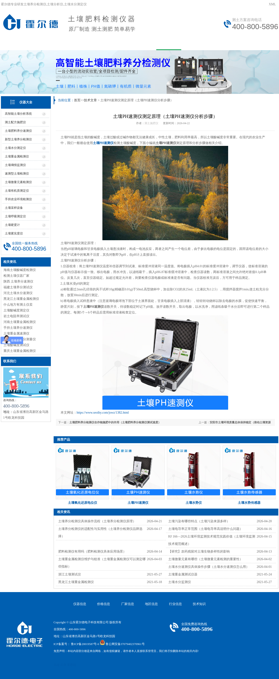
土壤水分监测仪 (179, 582)
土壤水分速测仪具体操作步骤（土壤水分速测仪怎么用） (208, 566)
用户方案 (107, 43)
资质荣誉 (260, 43)
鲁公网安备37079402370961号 (125, 644)
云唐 (63, 665)
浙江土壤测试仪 (69, 574)
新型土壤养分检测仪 (18, 139)
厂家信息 (127, 604)
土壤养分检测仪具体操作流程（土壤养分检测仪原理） (97, 521)
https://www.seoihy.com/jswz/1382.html (103, 412)
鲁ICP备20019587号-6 (85, 644)
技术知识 (199, 604)
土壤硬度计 (12, 225)
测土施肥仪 (151, 123)
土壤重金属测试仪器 (182, 574)
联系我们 (229, 43)
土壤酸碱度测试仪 (16, 345)
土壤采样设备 (14, 207)
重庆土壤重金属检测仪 (19, 351)
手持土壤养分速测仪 (18, 327)
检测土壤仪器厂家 (16, 275)
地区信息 (151, 604)
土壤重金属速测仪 (16, 333)
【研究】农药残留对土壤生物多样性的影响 (199, 551)
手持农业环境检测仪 (18, 199)
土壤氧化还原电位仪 (82, 502)
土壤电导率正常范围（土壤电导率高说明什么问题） (205, 529)
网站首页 (16, 43)
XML (272, 4)
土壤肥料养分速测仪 (18, 130)
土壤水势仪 (194, 502)
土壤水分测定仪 (15, 148)
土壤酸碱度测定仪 (16, 310)
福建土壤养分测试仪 (18, 287)
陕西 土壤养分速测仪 (18, 281)
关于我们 (46, 43)
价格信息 (103, 604)
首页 (77, 100)
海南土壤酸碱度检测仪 (19, 270)
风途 (57, 665)
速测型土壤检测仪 (17, 173)
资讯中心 (138, 43)
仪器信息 (79, 604)
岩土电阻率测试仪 (16, 316)
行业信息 (175, 604)
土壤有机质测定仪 (17, 190)
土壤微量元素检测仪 (18, 182)
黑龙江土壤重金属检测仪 (21, 299)
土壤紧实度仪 (14, 233)
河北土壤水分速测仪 (18, 293)
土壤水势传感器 (249, 502)
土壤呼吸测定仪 (15, 216)
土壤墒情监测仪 (15, 165)
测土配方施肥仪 (15, 122)
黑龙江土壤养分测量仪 (19, 339)
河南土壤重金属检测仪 (19, 322)
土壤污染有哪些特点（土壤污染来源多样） (199, 521)
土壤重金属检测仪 (17, 156)
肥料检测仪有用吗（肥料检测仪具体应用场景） (92, 551)
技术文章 (168, 43)
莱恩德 (71, 665)
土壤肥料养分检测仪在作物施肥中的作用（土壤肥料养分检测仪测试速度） (115, 422)
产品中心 (77, 43)
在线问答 (199, 43)
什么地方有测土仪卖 (18, 304)
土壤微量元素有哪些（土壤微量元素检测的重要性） (205, 559)
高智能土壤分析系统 (18, 113)
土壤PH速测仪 (103, 143)
